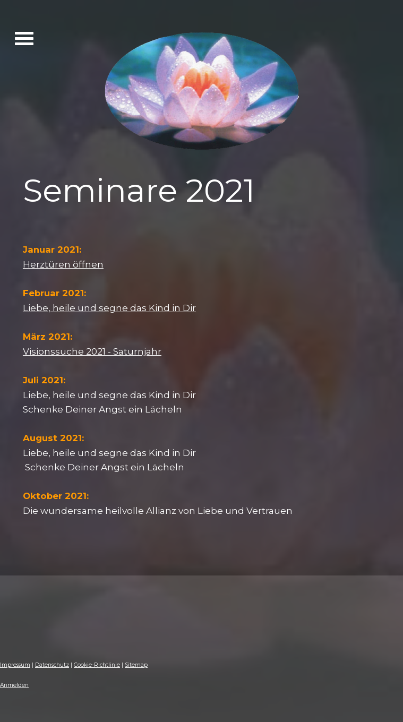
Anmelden (14, 685)
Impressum (15, 664)
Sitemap (136, 664)
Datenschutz (52, 664)
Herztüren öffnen (63, 264)
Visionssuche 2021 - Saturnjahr (92, 351)
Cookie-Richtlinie (97, 664)
